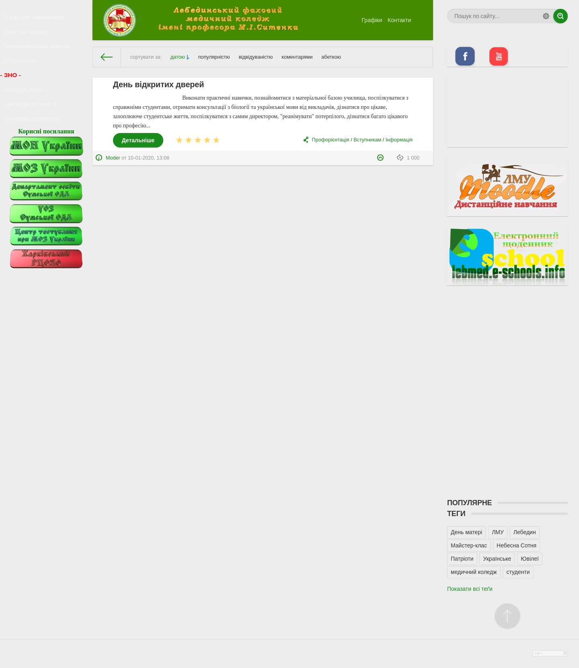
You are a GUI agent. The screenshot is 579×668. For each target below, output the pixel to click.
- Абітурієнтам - (24, 66)
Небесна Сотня (516, 545)
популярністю (214, 57)
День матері (466, 532)
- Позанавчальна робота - (37, 35)
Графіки (372, 20)
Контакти (399, 20)
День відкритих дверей (158, 84)
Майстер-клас (469, 545)
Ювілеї (530, 558)
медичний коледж (474, 572)
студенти (518, 572)
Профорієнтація (330, 140)
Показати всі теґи (470, 589)
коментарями (296, 57)
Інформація (399, 140)
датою (177, 57)
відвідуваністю (256, 57)
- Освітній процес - (28, 25)
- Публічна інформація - (35, 15)
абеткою (331, 57)
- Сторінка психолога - (33, 87)
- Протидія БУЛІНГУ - (31, 77)
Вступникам (367, 140)
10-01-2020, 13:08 (148, 158)
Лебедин (524, 532)
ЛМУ (498, 532)
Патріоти (462, 558)
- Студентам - (21, 46)
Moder (113, 158)
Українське (497, 558)
